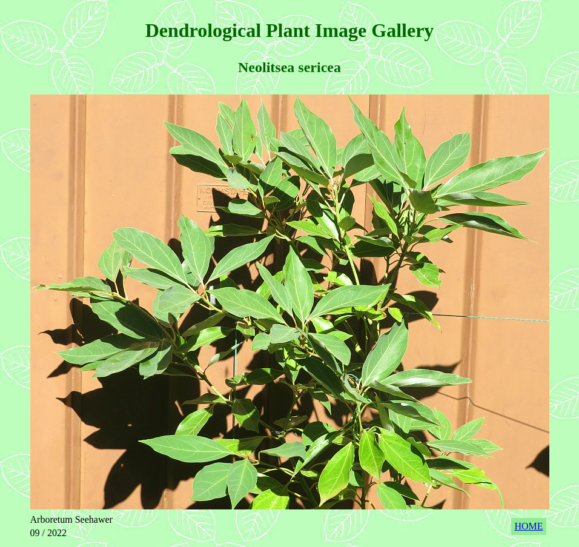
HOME (528, 526)
